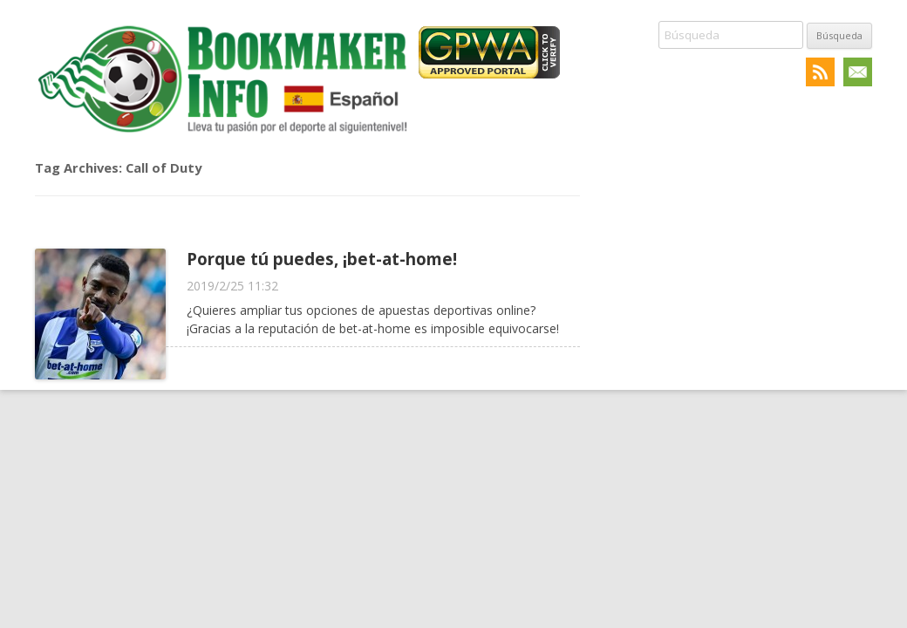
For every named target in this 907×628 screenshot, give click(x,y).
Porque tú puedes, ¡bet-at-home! (322, 259)
